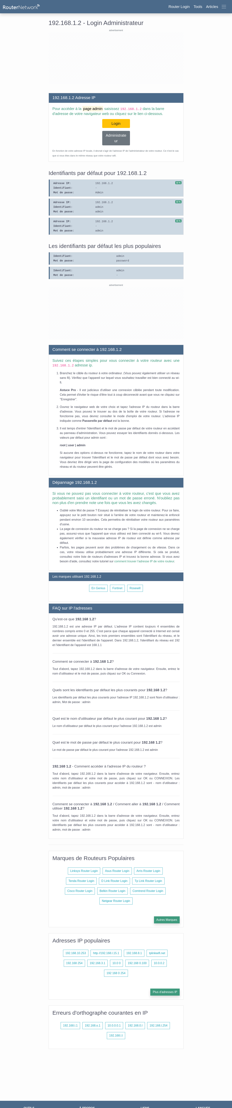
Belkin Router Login (113, 890)
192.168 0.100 (137, 963)
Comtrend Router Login (148, 890)
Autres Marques (166, 919)
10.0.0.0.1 (114, 1025)
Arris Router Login (148, 870)
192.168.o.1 (93, 1025)
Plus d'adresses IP (165, 992)
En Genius (98, 588)
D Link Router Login (114, 880)
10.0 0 (116, 963)
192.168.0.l (135, 1025)
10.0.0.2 (159, 963)
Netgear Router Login (116, 900)
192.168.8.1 (134, 953)
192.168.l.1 (70, 1025)
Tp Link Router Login (148, 880)
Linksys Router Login (84, 870)
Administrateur (116, 138)
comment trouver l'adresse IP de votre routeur (144, 561)
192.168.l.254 (158, 1025)
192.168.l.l (116, 1035)
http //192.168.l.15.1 (106, 953)
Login (116, 123)
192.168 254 (74, 963)
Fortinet (117, 588)
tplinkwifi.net (157, 953)
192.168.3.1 (97, 963)
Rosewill (135, 588)
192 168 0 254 (115, 973)
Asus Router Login (117, 870)
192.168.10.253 (75, 953)
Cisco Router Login (79, 890)
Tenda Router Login (81, 880)
